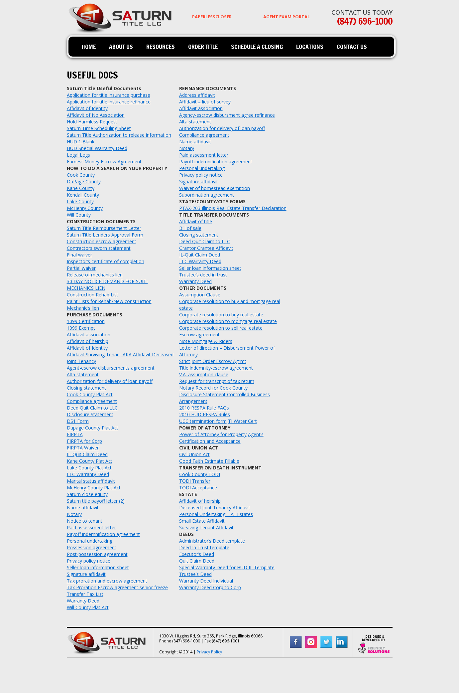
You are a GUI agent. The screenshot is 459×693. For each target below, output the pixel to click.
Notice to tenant (84, 521)
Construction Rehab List (92, 294)
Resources (160, 46)
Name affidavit (83, 507)
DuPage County (84, 181)
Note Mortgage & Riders (205, 341)
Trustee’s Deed (195, 574)
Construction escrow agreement (101, 241)
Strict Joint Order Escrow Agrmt (212, 361)
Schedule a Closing (257, 46)
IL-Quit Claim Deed (87, 454)
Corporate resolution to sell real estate (221, 328)
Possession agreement (91, 547)
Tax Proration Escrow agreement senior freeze (117, 587)
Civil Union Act (194, 454)
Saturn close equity (87, 494)
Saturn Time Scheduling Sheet (99, 128)
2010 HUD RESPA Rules (204, 414)
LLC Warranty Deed (88, 474)
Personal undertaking (89, 541)
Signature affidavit (86, 574)
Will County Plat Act (88, 607)
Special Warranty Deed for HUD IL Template (227, 567)
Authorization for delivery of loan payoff (110, 381)
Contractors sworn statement (99, 248)
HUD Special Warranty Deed (97, 148)
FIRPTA (75, 434)
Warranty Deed (83, 601)
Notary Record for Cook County (213, 388)
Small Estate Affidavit (202, 521)
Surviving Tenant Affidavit (206, 527)
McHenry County (85, 208)
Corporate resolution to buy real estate (221, 314)
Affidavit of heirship (87, 341)
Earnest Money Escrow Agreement (104, 161)
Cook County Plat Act (90, 394)
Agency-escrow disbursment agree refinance (227, 115)
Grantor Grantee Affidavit (206, 248)
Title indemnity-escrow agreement (216, 368)
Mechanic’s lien (83, 308)
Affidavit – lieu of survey (205, 101)
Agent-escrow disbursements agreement (111, 368)
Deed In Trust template (204, 547)
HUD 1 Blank (80, 141)
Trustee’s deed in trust (203, 274)
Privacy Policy (209, 652)
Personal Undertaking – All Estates (216, 514)
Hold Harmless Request (92, 121)
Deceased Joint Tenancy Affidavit (214, 507)
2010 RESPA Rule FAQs (204, 408)
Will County (79, 215)
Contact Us (352, 46)
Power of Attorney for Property (213, 434)
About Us (121, 46)
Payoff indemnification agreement (103, 534)
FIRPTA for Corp (84, 441)
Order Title (203, 46)
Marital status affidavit (91, 481)
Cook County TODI (199, 474)
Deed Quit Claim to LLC (92, 408)
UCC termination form (203, 421)
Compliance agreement (92, 401)
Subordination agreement (206, 195)
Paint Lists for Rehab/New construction (109, 301)
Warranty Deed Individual (206, 581)
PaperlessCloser (212, 17)
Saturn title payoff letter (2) (96, 501)
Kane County (80, 188)
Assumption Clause (199, 294)
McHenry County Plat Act (94, 487)
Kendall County (83, 195)
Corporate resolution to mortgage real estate (228, 321)
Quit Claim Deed (196, 561)
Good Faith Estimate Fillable (209, 461)
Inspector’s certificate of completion (105, 261)
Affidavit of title (195, 221)
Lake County (80, 201)
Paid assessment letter (91, 527)
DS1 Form (78, 421)
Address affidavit (197, 95)
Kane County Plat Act (89, 461)
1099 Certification (86, 321)
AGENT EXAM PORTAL (286, 17)
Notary (74, 514)
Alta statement (83, 374)
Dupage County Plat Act (92, 428)
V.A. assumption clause (203, 374)
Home (89, 46)
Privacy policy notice (88, 561)
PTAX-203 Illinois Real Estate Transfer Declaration (233, 208)
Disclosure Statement (90, 414)
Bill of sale (190, 228)
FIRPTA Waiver (83, 447)
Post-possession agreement (97, 554)
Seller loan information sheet (98, 567)
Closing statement (86, 388)
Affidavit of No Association (96, 115)
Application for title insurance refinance (109, 101)
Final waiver (79, 255)
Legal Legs (78, 155)
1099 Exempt (81, 328)
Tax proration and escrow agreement (107, 581)
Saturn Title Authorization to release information (119, 135)
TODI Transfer (194, 481)
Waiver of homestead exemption (214, 188)
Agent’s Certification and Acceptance (221, 437)
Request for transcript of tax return (216, 381)
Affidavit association (88, 334)
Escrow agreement (199, 334)
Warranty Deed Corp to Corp (210, 587)
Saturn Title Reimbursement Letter (104, 228)
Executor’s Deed (196, 554)
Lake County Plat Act (89, 467)
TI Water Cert (242, 421)
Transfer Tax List (85, 594)
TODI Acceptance (198, 487)
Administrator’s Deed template (212, 541)
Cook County (81, 175)
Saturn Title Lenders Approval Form (105, 235)
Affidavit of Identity (87, 108)
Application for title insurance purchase (108, 95)
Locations (309, 46)
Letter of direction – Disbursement (216, 348)
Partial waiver (81, 268)
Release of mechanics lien (95, 274)
